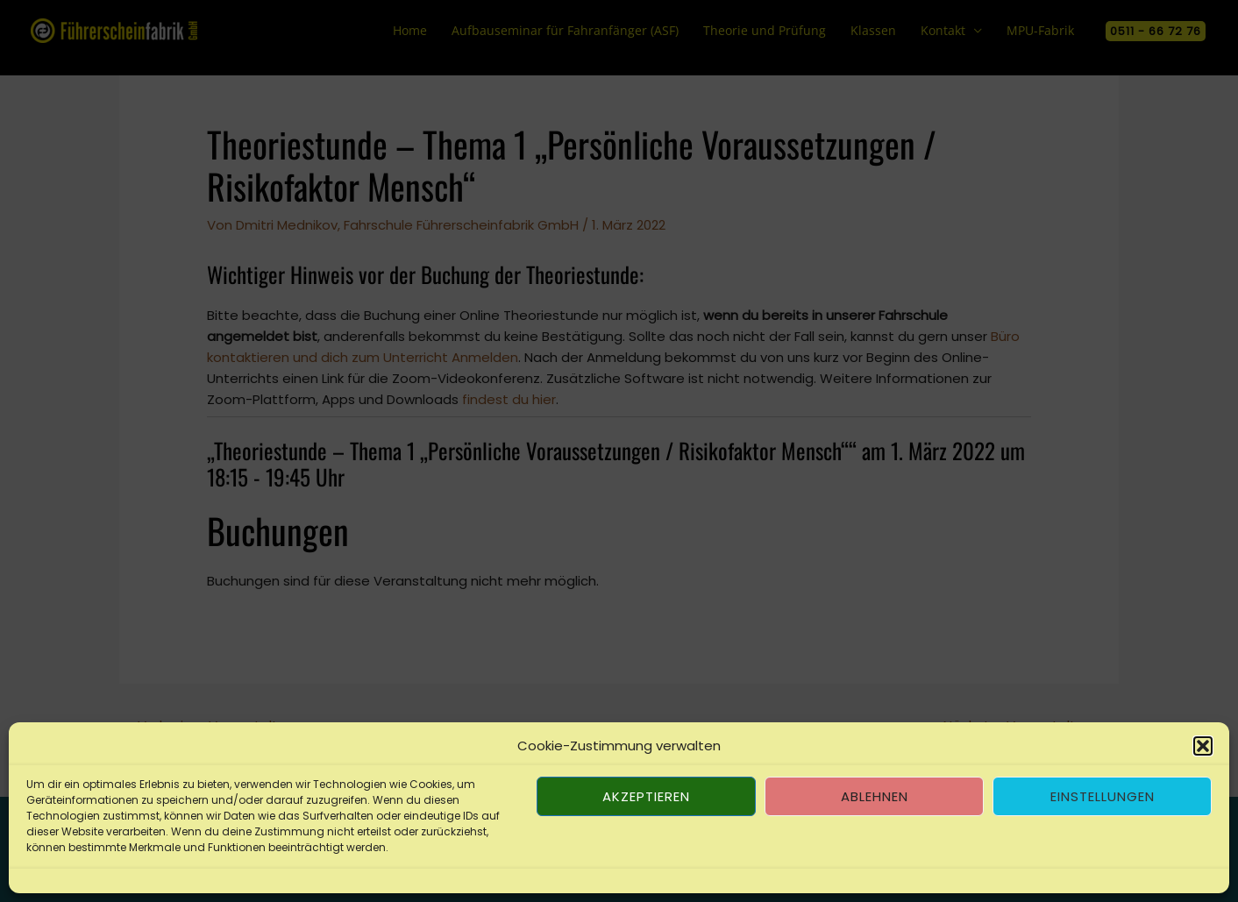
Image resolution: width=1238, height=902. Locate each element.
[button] (1203, 746)
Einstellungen (1102, 796)
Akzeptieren (646, 796)
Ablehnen (874, 796)
